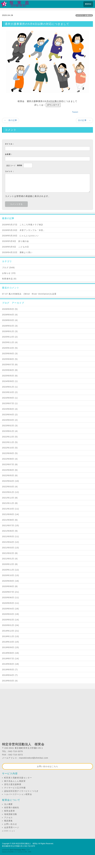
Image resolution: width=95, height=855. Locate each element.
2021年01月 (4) (10, 559)
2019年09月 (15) (10, 647)
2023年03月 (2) (10, 420)
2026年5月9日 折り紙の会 (15, 241)
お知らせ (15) (9, 273)
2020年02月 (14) (10, 620)
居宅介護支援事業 (12, 784)
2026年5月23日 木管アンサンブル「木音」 (23, 230)
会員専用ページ (11, 827)
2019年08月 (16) (10, 653)
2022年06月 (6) (10, 470)
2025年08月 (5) (10, 359)
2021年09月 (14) (10, 514)
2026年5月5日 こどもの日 (15, 247)
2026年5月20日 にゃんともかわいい (20, 236)
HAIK (29, 852)
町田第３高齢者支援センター (18, 778)
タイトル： (9, 144)
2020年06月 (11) (10, 597)
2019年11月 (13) (10, 636)
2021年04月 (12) (10, 542)
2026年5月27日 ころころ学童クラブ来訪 (22, 225)
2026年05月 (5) (10, 309)
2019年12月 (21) (10, 631)
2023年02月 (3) (10, 425)
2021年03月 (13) (10, 547)
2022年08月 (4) (10, 459)
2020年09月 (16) (10, 581)
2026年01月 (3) (10, 331)
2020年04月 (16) (10, 609)
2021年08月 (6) (10, 520)
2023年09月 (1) (10, 398)
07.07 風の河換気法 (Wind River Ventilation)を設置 (29, 294)
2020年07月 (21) (10, 592)
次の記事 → (84, 120)
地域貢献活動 (10, 814)
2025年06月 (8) (10, 370)
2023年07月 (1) (10, 403)
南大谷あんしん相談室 (15, 781)
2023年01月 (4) (10, 431)
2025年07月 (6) (10, 364)
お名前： (8, 154)
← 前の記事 (10, 120)
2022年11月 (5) (10, 442)
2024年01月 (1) (10, 387)
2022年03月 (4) (10, 486)
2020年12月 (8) (10, 564)
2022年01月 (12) (10, 492)
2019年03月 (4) (10, 681)
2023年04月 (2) (10, 414)
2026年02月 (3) (10, 326)
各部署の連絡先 (11, 807)
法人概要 (8, 804)
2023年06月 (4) (10, 409)
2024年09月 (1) (10, 381)
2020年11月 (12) (10, 570)
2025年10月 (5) (10, 348)
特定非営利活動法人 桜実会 (27, 844)
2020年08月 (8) (10, 586)
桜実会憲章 (9, 811)
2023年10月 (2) (10, 392)
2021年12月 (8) (10, 498)
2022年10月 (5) (10, 448)
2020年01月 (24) (10, 625)
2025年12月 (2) (10, 337)
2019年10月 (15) (10, 642)
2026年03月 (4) (10, 320)
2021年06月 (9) (10, 531)
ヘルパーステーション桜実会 (18, 794)
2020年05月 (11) (10, 603)
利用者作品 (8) (9, 279)
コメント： (9, 171)
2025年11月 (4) (10, 342)
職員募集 (8, 821)
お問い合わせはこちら (47, 766)
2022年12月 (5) (10, 437)
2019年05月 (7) (10, 669)
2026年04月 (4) (10, 315)
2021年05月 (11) (10, 536)
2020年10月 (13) (10, 575)
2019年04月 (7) (10, 675)
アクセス (8, 817)
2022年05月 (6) (10, 475)
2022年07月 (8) (10, 464)
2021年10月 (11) (10, 509)
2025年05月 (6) (10, 376)
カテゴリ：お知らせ (84, 15)
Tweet (75, 112)
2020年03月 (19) (10, 614)
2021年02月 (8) (10, 553)
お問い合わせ (10, 824)
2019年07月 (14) (10, 658)
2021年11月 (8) (10, 503)
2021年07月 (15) (10, 525)
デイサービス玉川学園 (15, 788)
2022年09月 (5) (10, 453)
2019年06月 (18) (10, 664)
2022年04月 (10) (10, 481)
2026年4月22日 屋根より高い (17, 252)
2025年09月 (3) (10, 353)
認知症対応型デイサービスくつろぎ (21, 791)
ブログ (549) (8, 267)
